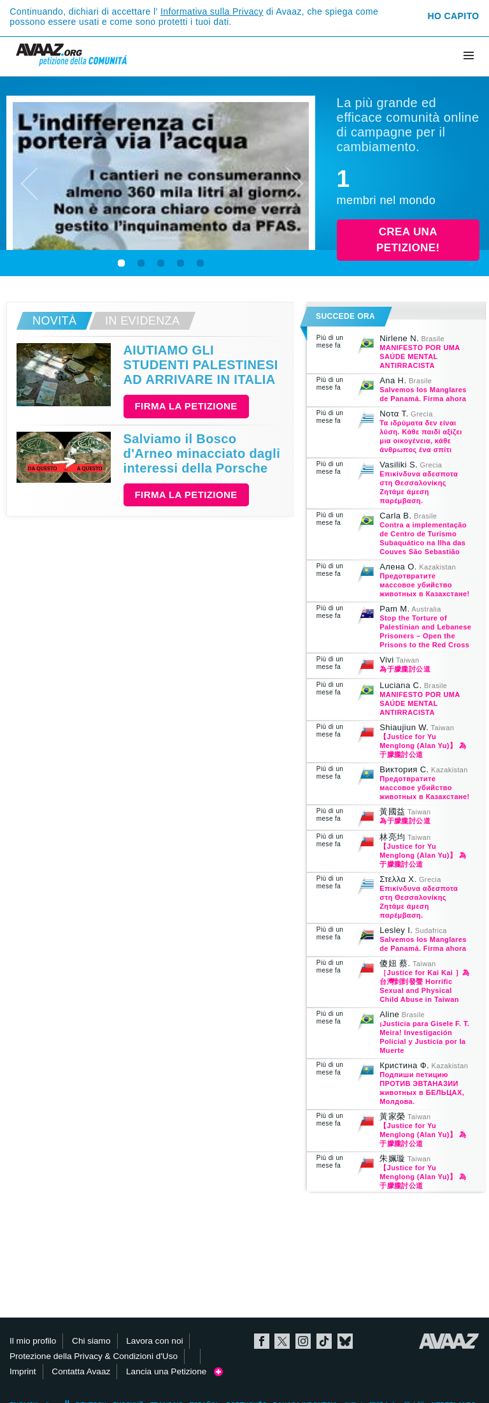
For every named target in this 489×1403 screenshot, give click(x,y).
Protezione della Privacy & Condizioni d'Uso (94, 1356)
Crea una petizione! (407, 240)
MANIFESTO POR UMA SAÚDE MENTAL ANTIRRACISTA (419, 356)
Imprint (23, 1371)
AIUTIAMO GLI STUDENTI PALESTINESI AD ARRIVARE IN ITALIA (201, 364)
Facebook (261, 1341)
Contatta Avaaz (81, 1371)
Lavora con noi (154, 1341)
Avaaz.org (449, 1341)
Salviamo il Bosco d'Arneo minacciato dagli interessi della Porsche (202, 453)
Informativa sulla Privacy (212, 11)
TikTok (324, 1341)
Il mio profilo (33, 1341)
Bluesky (345, 1341)
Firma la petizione (186, 405)
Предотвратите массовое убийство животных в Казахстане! (424, 585)
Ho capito (453, 16)
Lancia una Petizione (174, 1371)
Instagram (303, 1341)
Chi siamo (91, 1341)
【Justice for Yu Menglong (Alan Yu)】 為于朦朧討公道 (422, 745)
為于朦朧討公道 (404, 669)
